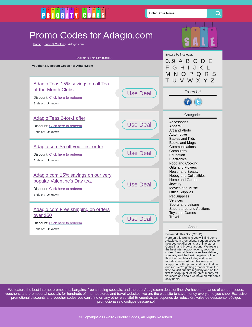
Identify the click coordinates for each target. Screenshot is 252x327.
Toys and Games (182, 213)
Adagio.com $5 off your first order (68, 146)
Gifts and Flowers (183, 167)
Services (176, 200)
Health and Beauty (183, 172)
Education (177, 155)
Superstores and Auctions (189, 209)
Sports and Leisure (184, 204)
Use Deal (139, 93)
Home (37, 44)
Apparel (175, 126)
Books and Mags (182, 143)
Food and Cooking (183, 163)
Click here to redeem (65, 98)
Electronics (178, 159)
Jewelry (175, 184)
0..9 (170, 61)
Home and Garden (183, 180)
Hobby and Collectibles (187, 176)
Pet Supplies (179, 196)
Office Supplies (181, 192)
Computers (178, 151)
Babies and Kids (182, 139)
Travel (174, 217)
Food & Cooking (55, 44)
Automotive (178, 134)
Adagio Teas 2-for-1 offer (59, 118)
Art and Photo (180, 130)
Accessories (178, 122)
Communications (182, 147)
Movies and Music (183, 188)
